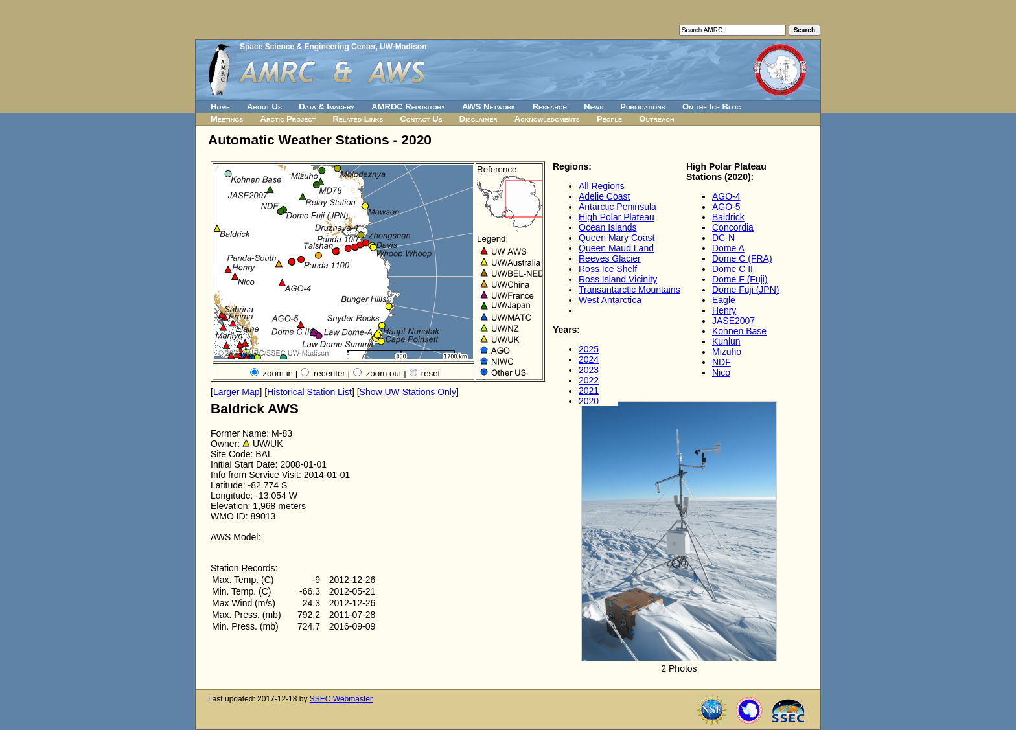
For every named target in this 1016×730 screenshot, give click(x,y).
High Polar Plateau (616, 217)
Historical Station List (309, 392)
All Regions (602, 186)
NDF (721, 362)
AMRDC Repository (407, 106)
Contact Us (421, 119)
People (609, 119)
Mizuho (726, 352)
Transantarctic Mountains (629, 289)
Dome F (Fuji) (740, 279)
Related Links (357, 119)
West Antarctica (610, 300)
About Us (264, 106)
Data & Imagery (326, 106)
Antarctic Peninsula (617, 206)
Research (550, 106)
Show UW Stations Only (408, 392)
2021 (589, 390)
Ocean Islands (608, 227)
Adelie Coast (604, 196)
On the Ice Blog (711, 106)
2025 (589, 349)
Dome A (728, 248)
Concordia (733, 227)
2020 (589, 401)
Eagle (723, 300)
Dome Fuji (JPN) (745, 289)
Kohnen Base (739, 331)
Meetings (227, 119)
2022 (589, 380)
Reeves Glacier (610, 258)
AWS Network (489, 106)
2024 (589, 359)
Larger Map (236, 392)
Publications (642, 106)
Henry (724, 310)
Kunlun (726, 341)
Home (220, 106)
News (593, 106)
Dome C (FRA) (742, 258)
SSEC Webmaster (341, 698)
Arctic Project (288, 119)
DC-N (723, 238)
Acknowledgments (547, 119)
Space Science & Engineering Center (307, 46)
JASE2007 (733, 320)
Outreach (656, 119)
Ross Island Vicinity (618, 279)
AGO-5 (726, 206)
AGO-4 (726, 196)
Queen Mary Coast (617, 238)
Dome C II (732, 269)
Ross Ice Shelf (608, 269)
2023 (589, 370)
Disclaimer (478, 119)
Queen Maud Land (616, 248)
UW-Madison (403, 46)
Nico (721, 372)
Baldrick (728, 217)
